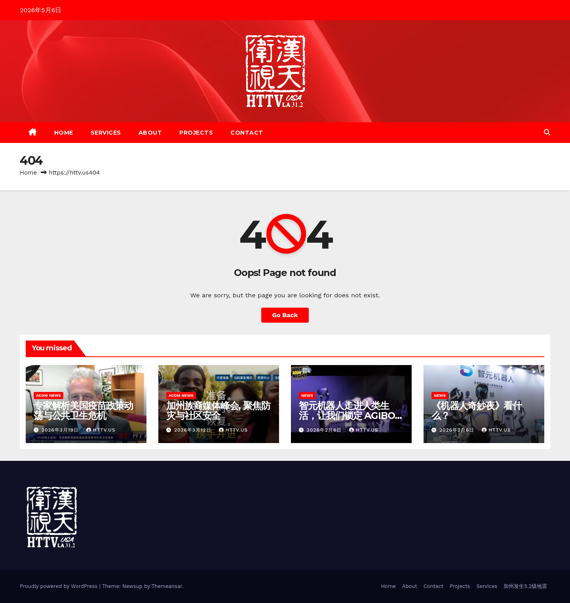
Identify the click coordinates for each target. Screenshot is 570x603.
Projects (196, 132)
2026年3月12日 (193, 430)
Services (106, 132)
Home (63, 132)
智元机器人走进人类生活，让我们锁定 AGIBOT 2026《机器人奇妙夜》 (350, 415)
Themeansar (167, 586)
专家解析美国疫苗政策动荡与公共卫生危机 (83, 410)
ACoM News (48, 395)
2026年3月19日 (61, 430)
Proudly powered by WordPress (59, 586)
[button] (547, 132)
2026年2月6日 (325, 430)
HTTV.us (363, 430)
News (307, 395)
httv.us (100, 430)
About (150, 132)
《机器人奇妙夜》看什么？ (476, 410)
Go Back (285, 315)
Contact (246, 132)
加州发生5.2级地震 (525, 586)
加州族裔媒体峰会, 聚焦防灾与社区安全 (218, 410)
